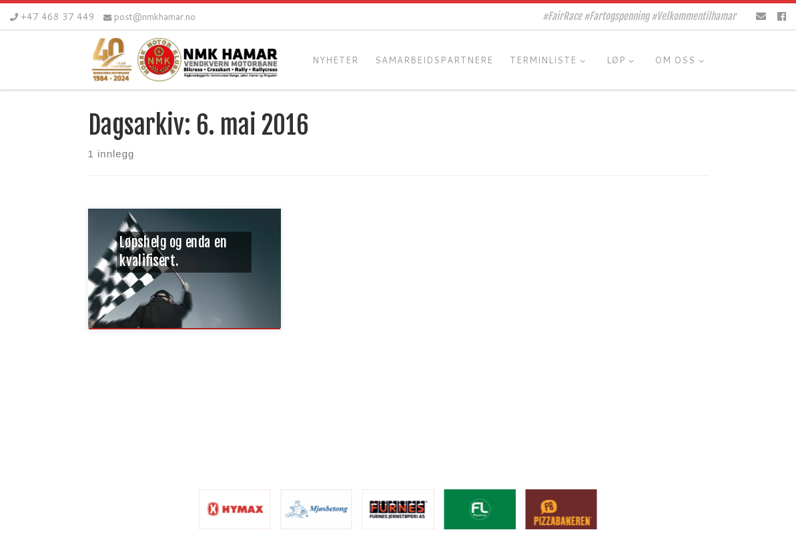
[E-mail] (761, 16)
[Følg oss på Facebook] (781, 16)
